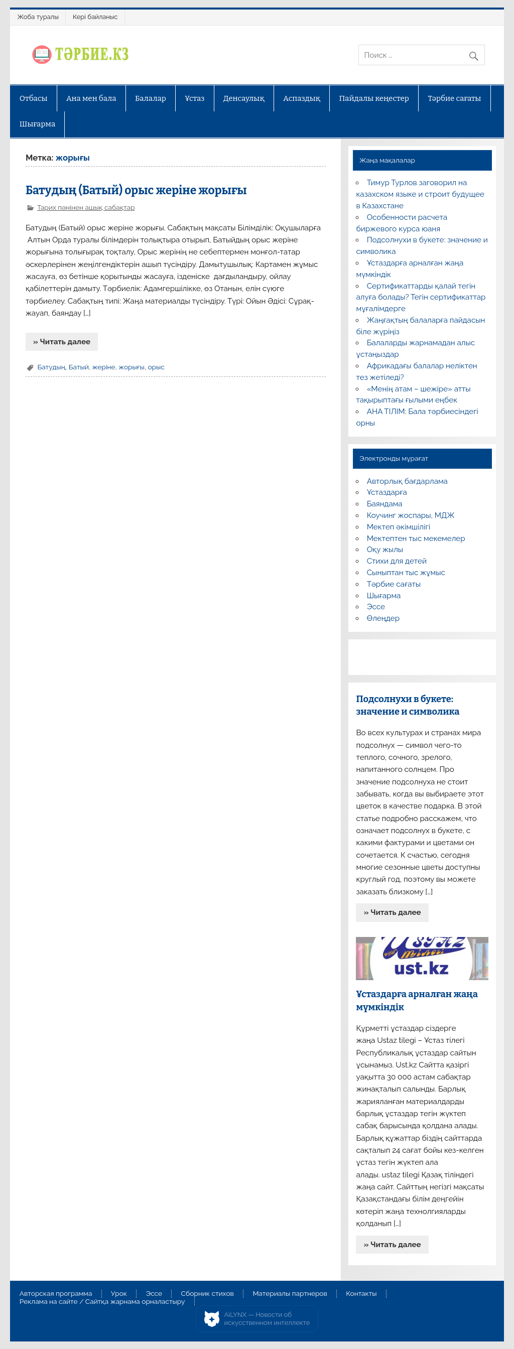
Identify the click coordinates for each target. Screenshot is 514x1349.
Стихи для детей (397, 561)
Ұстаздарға (387, 492)
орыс (156, 367)
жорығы (131, 367)
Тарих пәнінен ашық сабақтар (86, 207)
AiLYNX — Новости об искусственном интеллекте (267, 1318)
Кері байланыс (95, 17)
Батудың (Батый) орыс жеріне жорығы (136, 190)
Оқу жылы (385, 549)
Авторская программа (56, 1293)
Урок (119, 1293)
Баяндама (385, 503)
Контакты (361, 1293)
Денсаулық (244, 98)
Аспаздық (301, 98)
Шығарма (38, 123)
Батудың (51, 367)
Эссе (376, 606)
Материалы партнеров (289, 1293)
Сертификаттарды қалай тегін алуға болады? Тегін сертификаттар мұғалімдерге (420, 298)
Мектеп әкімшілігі (398, 526)
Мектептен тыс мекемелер (416, 538)
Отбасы (34, 98)
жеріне (103, 367)
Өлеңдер (383, 618)
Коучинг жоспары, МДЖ (411, 515)
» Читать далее (61, 341)
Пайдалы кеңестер (374, 98)
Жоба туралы (38, 17)
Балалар (150, 98)
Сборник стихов (207, 1293)
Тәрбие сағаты (454, 98)
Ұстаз (194, 98)
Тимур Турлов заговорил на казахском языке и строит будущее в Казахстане (420, 194)
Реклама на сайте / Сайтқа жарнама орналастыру (102, 1301)
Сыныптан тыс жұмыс (406, 572)
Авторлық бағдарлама (407, 481)
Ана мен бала (91, 98)
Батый (79, 367)
